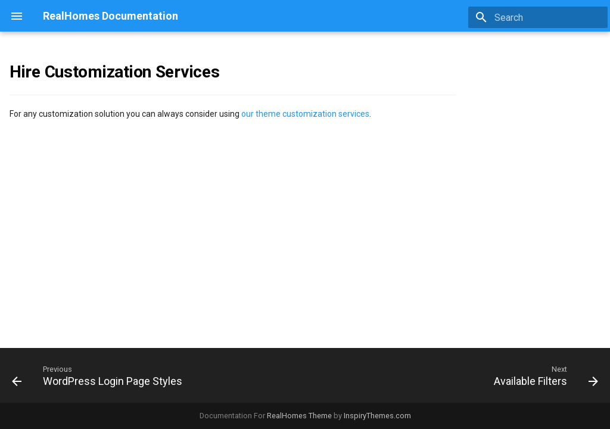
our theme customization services (305, 114)
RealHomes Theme (299, 415)
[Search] (538, 17)
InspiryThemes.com (377, 415)
